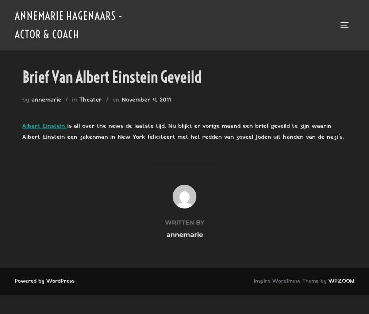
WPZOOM (341, 281)
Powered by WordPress (44, 281)
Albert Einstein (44, 126)
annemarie (46, 100)
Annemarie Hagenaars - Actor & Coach (69, 25)
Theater (90, 100)
